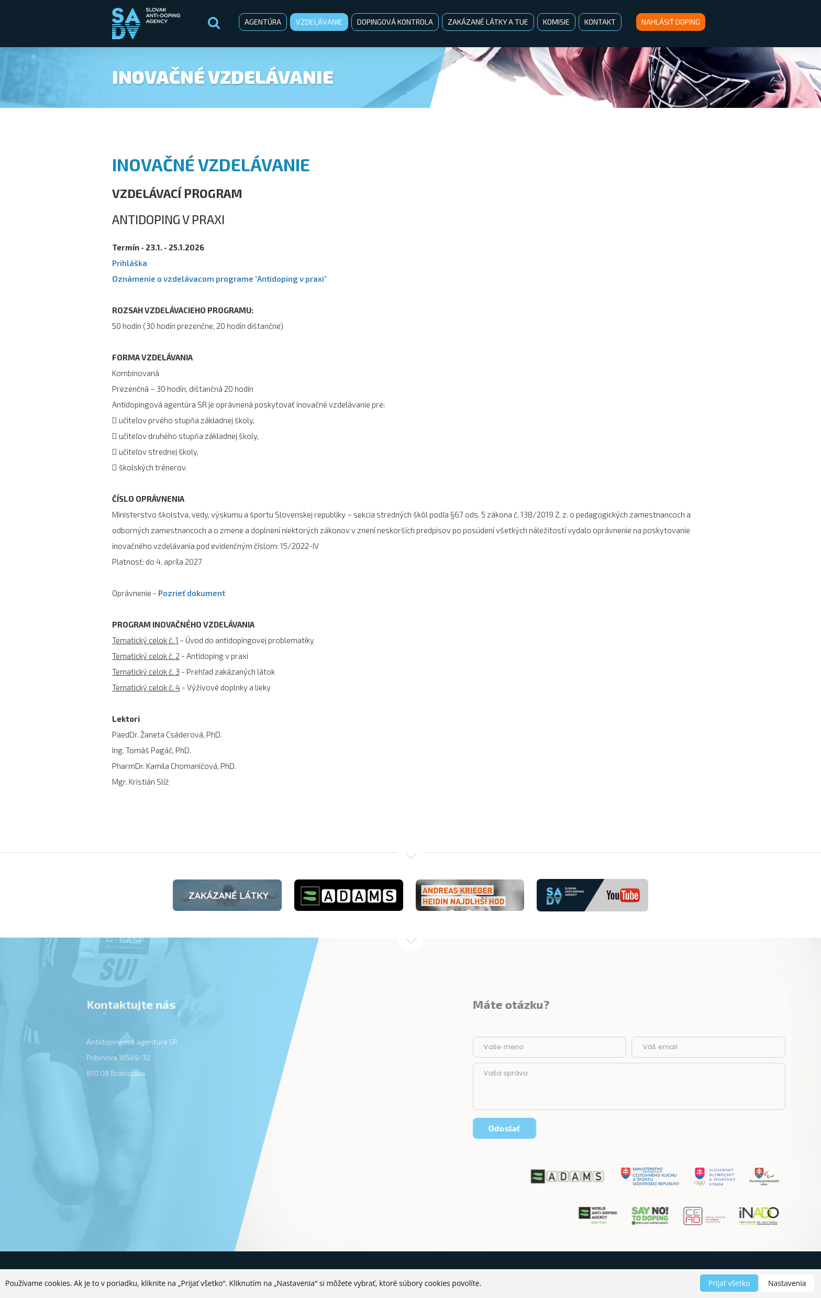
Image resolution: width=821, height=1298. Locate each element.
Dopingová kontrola (395, 21)
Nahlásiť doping (670, 21)
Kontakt (600, 21)
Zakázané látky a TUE (488, 21)
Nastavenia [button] (787, 1283)
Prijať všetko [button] (729, 1283)
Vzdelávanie (319, 21)
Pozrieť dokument (191, 593)
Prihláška (129, 263)
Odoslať (752, 1128)
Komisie (556, 21)
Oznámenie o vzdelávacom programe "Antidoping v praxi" (219, 278)
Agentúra (263, 21)
